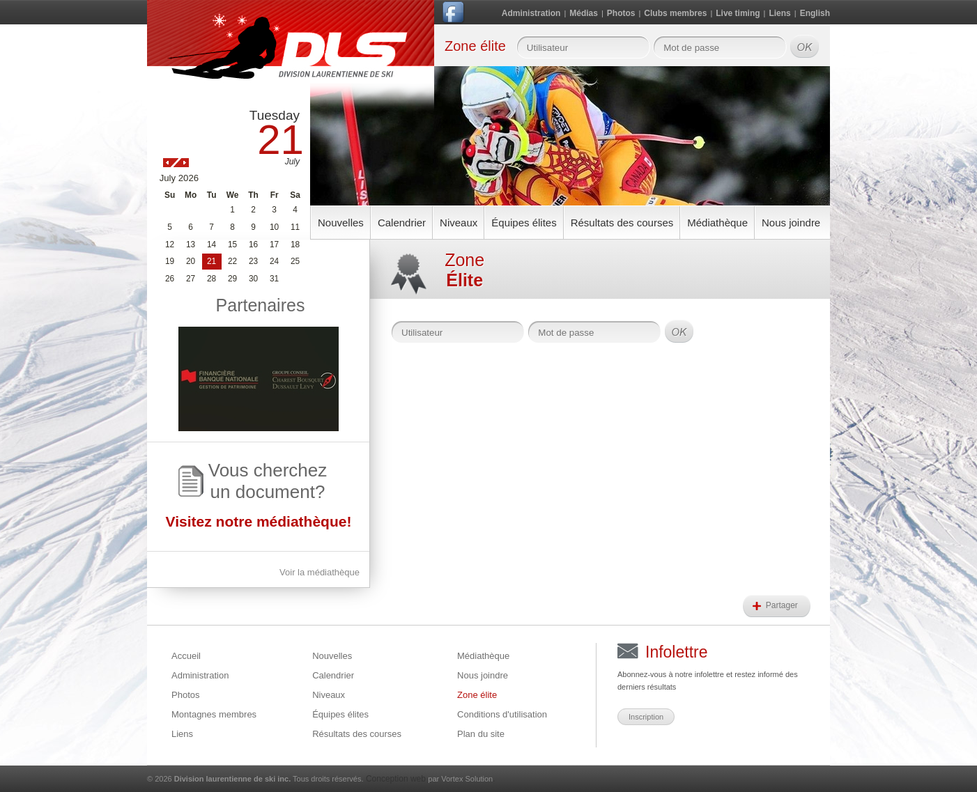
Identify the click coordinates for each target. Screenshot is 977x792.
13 (190, 244)
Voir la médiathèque (319, 572)
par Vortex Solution (460, 779)
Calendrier (402, 222)
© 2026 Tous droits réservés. (255, 779)
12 (169, 244)
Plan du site (481, 734)
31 (274, 279)
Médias (583, 13)
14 (211, 244)
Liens (779, 13)
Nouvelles (341, 222)
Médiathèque (717, 222)
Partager (783, 605)
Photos (621, 13)
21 (211, 261)
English (815, 13)
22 (232, 261)
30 (253, 279)
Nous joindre (791, 222)
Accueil (186, 656)
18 (295, 244)
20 (190, 261)
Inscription (646, 717)
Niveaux (458, 222)
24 (274, 261)
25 (295, 261)
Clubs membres (675, 13)
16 (253, 244)
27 (190, 279)
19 (169, 261)
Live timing (738, 13)
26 (169, 279)
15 (232, 244)
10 (274, 227)
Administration (531, 13)
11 (295, 227)
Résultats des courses (622, 222)
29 (232, 279)
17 (274, 244)
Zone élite (477, 695)
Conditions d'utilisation (502, 714)
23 (253, 261)
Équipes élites (523, 222)
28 (211, 279)
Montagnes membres (213, 714)
